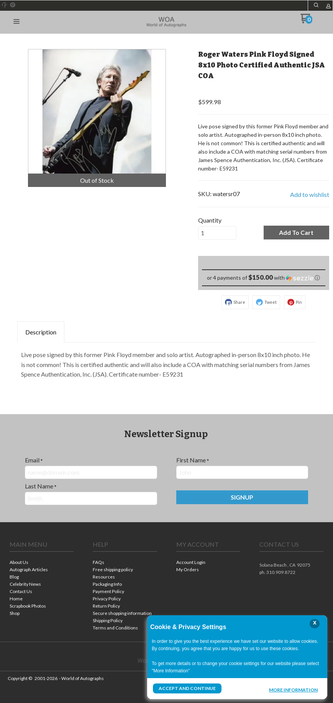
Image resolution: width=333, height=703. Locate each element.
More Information (293, 689)
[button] (16, 22)
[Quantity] (217, 233)
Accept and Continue (187, 688)
